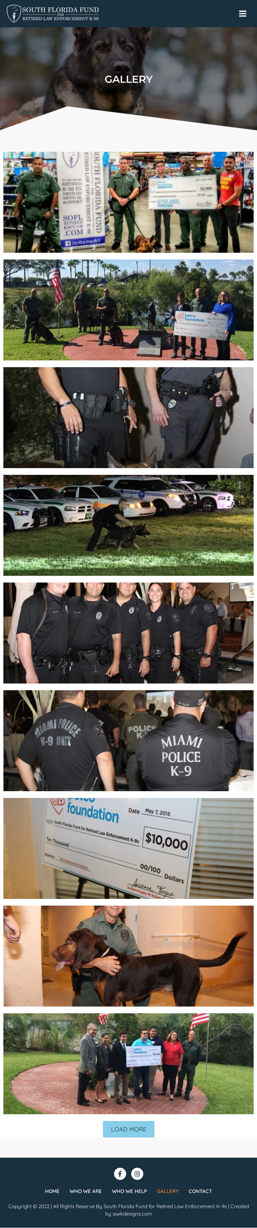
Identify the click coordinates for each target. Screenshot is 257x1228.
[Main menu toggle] (243, 14)
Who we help (129, 1191)
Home (52, 1191)
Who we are (86, 1191)
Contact (200, 1191)
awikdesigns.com (132, 1214)
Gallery (168, 1191)
